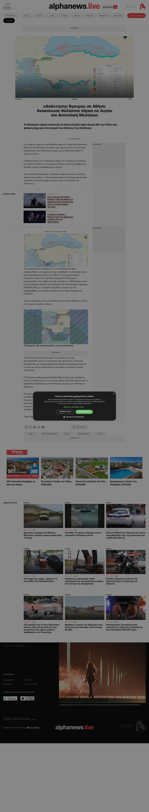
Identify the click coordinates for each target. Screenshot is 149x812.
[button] (74, 407)
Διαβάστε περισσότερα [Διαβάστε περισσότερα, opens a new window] (84, 404)
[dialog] (74, 406)
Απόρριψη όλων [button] (65, 412)
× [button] (113, 393)
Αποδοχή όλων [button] (84, 412)
